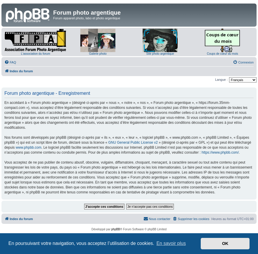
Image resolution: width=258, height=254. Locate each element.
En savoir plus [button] (171, 243)
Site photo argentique (160, 53)
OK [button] (225, 243)
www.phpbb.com (28, 147)
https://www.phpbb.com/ (220, 152)
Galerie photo (98, 53)
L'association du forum (35, 53)
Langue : (221, 79)
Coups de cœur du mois (222, 53)
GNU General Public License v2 (133, 142)
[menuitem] (10, 62)
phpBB (115, 229)
